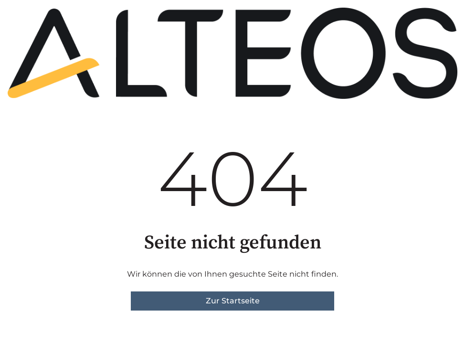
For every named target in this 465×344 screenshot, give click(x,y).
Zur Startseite (233, 300)
